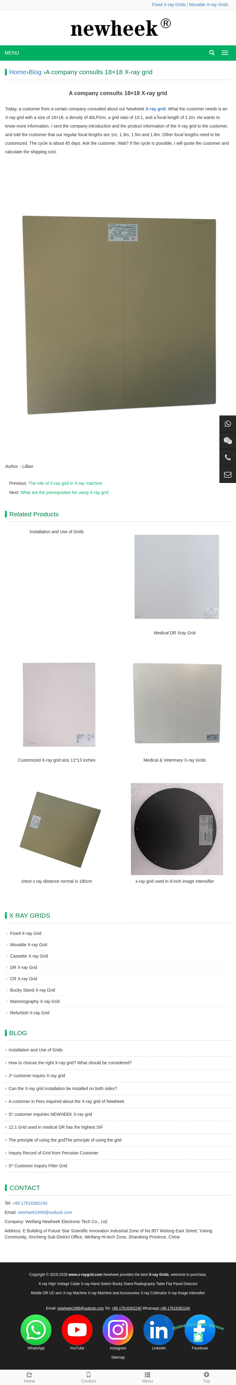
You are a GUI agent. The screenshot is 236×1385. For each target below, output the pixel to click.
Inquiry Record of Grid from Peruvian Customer (54, 1152)
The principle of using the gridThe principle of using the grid (65, 1140)
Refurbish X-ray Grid (29, 1012)
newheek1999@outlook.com (45, 1212)
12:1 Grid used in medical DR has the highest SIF (56, 1127)
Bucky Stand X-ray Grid (32, 990)
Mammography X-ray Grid (35, 1001)
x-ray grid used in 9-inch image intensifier (175, 881)
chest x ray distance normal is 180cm (56, 881)
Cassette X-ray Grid (29, 956)
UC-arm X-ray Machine (68, 1293)
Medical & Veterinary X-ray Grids (175, 760)
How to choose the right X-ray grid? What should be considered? (70, 1062)
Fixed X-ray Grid (25, 933)
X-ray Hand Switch (96, 1284)
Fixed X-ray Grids (169, 4)
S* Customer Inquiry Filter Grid (38, 1165)
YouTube (77, 1332)
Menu (147, 1376)
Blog (35, 71)
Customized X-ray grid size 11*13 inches (56, 760)
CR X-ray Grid (23, 978)
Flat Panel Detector (182, 1284)
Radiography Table (149, 1284)
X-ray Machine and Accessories (114, 1293)
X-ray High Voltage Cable (59, 1284)
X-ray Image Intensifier (186, 1293)
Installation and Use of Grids (57, 531)
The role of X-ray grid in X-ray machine (65, 483)
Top (206, 1376)
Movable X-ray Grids (208, 4)
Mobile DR (39, 1293)
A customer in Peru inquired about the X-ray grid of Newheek (66, 1101)
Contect (88, 1376)
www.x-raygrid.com (85, 1274)
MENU (12, 52)
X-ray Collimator (153, 1293)
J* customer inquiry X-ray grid (37, 1075)
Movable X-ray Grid (28, 944)
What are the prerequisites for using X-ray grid (64, 492)
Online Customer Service (198, 1326)
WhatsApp (36, 1332)
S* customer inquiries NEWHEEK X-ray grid (50, 1114)
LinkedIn (159, 1332)
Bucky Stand (122, 1284)
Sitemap (118, 1357)
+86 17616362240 (30, 1203)
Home (17, 71)
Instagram (118, 1332)
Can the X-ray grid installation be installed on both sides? (63, 1088)
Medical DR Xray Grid (174, 632)
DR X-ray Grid (23, 967)
